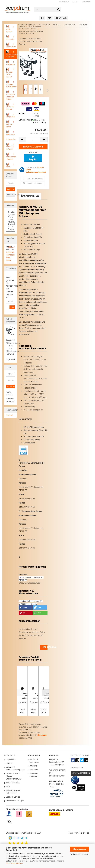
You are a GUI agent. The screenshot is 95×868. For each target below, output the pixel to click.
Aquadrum (10, 222)
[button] (64, 2)
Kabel (8, 165)
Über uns (83, 25)
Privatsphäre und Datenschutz (13, 791)
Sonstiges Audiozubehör (11, 84)
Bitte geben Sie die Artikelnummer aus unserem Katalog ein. (10, 287)
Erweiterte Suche (11, 195)
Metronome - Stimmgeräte (11, 135)
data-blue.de (83, 833)
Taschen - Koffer (9, 124)
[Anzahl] (33, 139)
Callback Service (13, 797)
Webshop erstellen (14, 833)
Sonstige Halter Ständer (9, 73)
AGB (8, 786)
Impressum (11, 759)
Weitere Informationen (79, 854)
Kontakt (57, 25)
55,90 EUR (10, 359)
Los (12, 307)
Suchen (10, 189)
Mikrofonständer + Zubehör (11, 54)
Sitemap (9, 415)
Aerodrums (10, 212)
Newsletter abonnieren (34, 774)
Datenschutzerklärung (14, 863)
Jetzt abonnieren (81, 773)
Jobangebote (70, 25)
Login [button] (75, 2)
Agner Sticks (10, 214)
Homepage (42, 735)
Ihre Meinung (45, 647)
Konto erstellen (9, 393)
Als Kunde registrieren (34, 760)
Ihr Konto (33, 766)
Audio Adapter (9, 29)
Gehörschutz (11, 45)
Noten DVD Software (10, 146)
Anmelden (11, 386)
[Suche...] (58, 9)
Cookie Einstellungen (15, 801)
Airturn (10, 219)
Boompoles (10, 37)
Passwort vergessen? (10, 400)
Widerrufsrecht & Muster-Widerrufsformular (13, 776)
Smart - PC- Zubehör (10, 106)
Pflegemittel (10, 62)
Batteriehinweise (13, 783)
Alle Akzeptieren (79, 849)
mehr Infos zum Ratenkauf (36, 172)
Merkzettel (86, 2)
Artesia (10, 229)
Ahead (10, 217)
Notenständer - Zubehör (11, 156)
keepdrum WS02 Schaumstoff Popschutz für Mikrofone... (27, 695)
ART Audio (10, 227)
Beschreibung (30, 196)
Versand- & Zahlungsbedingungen (15, 768)
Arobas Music (10, 224)
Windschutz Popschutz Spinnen (10, 95)
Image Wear (10, 115)
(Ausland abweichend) (39, 123)
